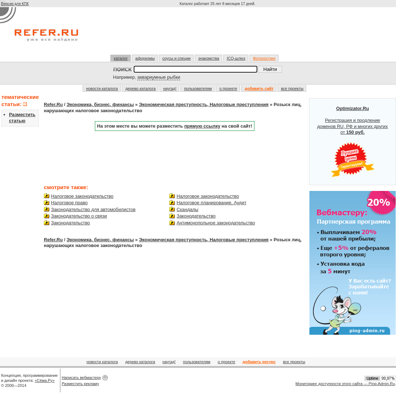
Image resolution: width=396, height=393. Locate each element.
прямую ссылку (202, 126)
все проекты (292, 88)
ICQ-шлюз (236, 58)
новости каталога (102, 88)
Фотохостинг (264, 58)
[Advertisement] (218, 34)
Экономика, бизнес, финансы (100, 104)
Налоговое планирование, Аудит (211, 202)
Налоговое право (69, 202)
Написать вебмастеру (81, 377)
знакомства (208, 58)
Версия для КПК (15, 4)
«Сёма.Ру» (45, 380)
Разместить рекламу (80, 383)
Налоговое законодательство (82, 196)
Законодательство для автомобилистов (93, 209)
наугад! (169, 88)
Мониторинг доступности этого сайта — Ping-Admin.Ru (345, 383)
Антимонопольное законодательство (215, 222)
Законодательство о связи (79, 216)
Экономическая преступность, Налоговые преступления (203, 104)
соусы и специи (176, 58)
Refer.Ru (53, 104)
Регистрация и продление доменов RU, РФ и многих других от (352, 142)
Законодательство (70, 222)
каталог (121, 58)
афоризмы (145, 58)
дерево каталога (140, 88)
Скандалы (187, 209)
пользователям (198, 88)
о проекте (228, 88)
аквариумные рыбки (158, 77)
